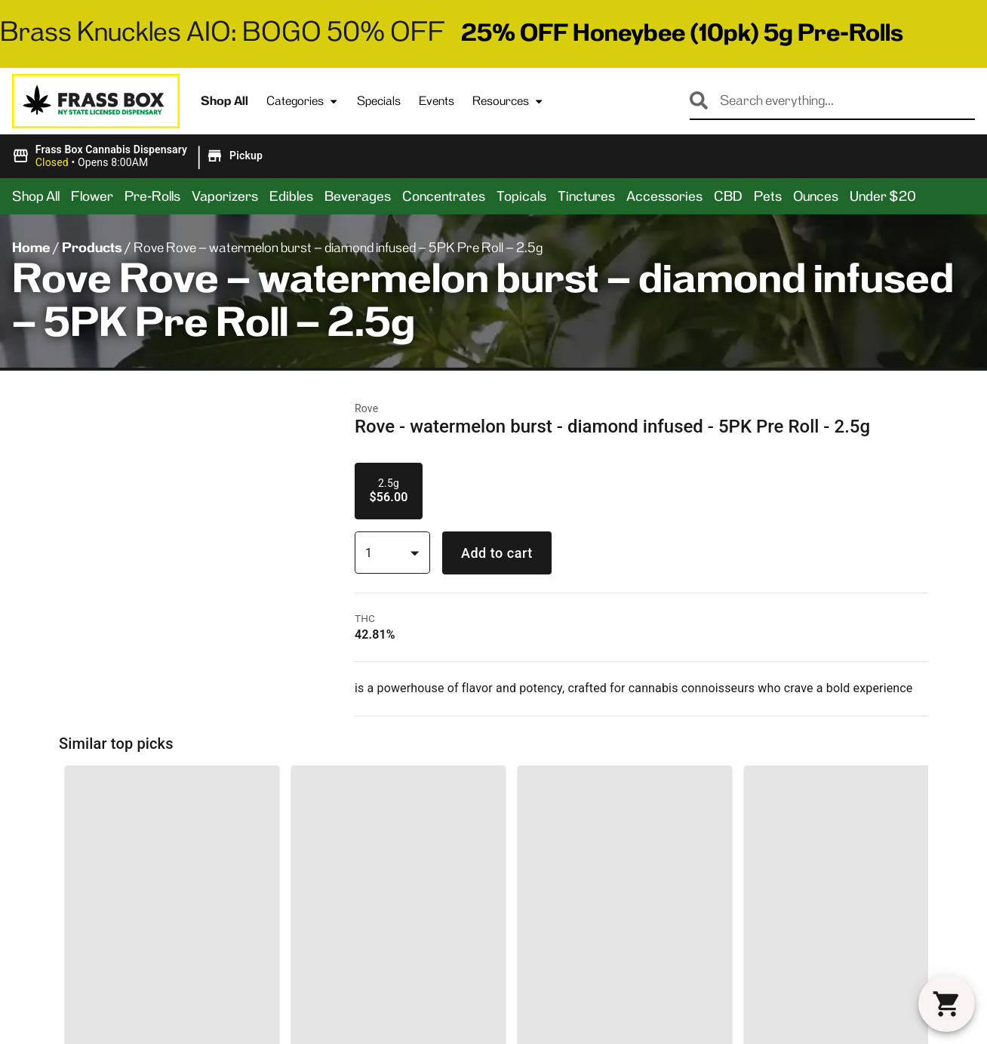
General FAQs (606, 974)
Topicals (521, 196)
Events (436, 101)
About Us (386, 974)
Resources (508, 101)
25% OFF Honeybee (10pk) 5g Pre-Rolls (682, 32)
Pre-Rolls (152, 196)
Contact (383, 998)
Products (92, 248)
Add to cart (497, 553)
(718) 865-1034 (68, 1016)
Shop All (224, 101)
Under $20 (883, 196)
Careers (590, 1022)
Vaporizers (225, 196)
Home (31, 248)
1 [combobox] (368, 553)
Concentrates (443, 196)
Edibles (291, 196)
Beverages (357, 196)
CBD (728, 196)
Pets (768, 196)
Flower (92, 196)
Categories (302, 101)
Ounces (815, 196)
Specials (379, 101)
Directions (390, 1022)
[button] (139, 156)
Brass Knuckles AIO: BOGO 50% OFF (222, 31)
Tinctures (586, 196)
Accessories (664, 196)
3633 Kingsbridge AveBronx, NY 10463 (84, 983)
